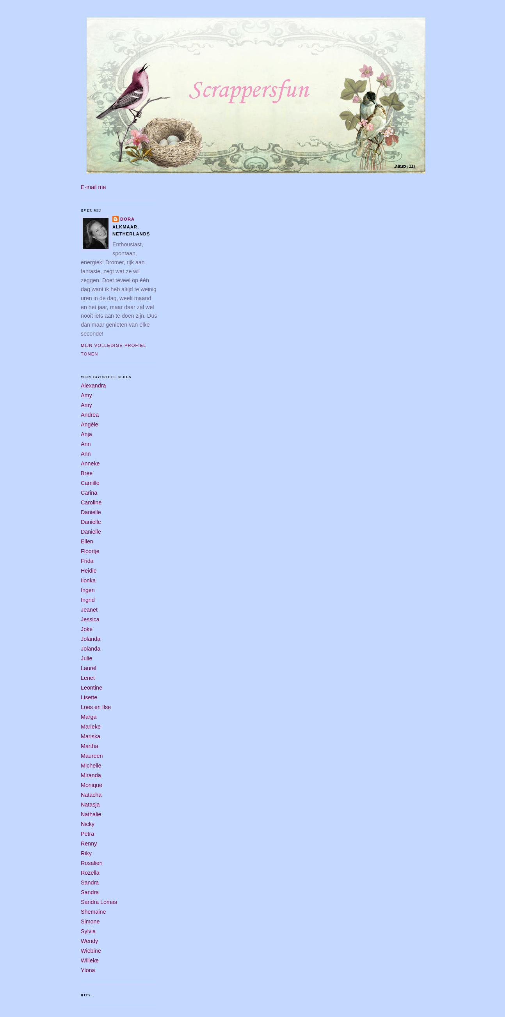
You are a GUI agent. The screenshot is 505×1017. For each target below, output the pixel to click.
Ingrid (88, 600)
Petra (87, 834)
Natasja (90, 804)
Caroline (91, 502)
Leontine (91, 687)
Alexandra (93, 385)
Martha (89, 746)
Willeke (90, 960)
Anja (86, 434)
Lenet (88, 678)
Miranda (91, 775)
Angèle (89, 424)
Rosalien (92, 863)
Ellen (87, 541)
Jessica (90, 619)
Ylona (88, 970)
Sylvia (88, 931)
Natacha (91, 795)
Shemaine (93, 912)
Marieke (91, 726)
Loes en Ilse (96, 707)
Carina (89, 493)
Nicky (87, 824)
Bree (86, 473)
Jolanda (90, 639)
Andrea (90, 415)
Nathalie (91, 814)
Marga (89, 717)
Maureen (92, 756)
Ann (86, 444)
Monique (91, 785)
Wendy (89, 941)
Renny (89, 843)
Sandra (90, 882)
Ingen (88, 590)
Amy (86, 395)
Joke (86, 629)
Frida (87, 561)
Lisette (89, 697)
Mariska (90, 736)
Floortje (90, 551)
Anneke (90, 463)
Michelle (91, 765)
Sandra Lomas (99, 902)
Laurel (88, 668)
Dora (127, 219)
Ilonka (88, 580)
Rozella (90, 873)
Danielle (91, 512)
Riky (86, 853)
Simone (90, 921)
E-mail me (93, 187)
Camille (90, 483)
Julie (86, 658)
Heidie (89, 571)
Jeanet (89, 610)
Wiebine (91, 951)
